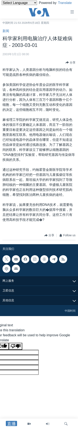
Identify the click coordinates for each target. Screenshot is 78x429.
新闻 (5, 31)
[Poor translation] (15, 346)
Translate (12, 8)
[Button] (71, 62)
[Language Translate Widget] (19, 3)
